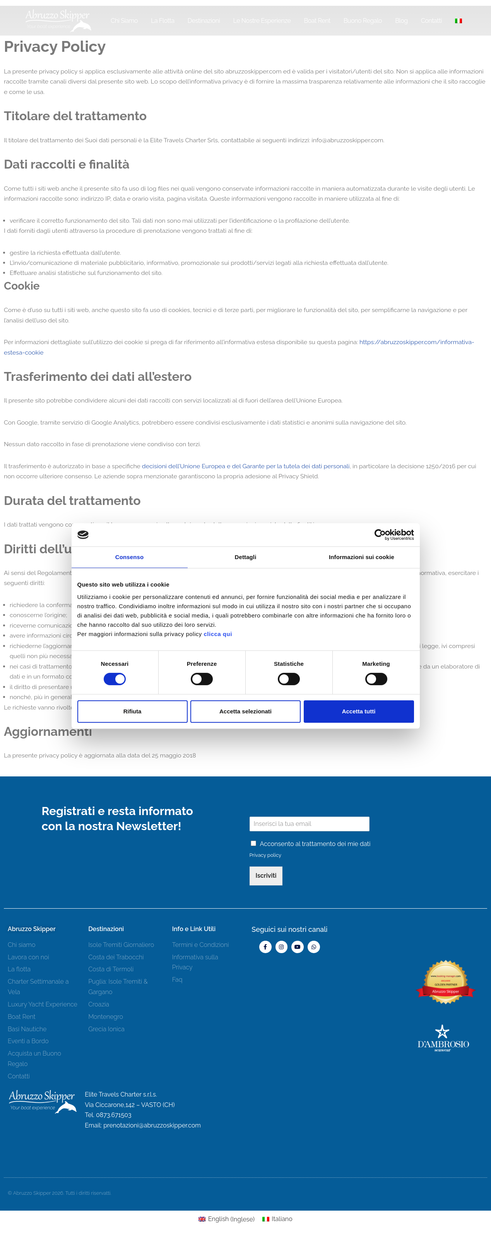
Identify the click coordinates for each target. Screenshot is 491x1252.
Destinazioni (204, 20)
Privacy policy (266, 894)
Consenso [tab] (129, 557)
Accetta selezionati (245, 711)
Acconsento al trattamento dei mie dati (315, 883)
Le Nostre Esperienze (262, 20)
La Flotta (163, 20)
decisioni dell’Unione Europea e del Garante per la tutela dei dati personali (249, 471)
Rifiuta (132, 711)
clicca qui (218, 634)
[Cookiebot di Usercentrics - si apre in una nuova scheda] (380, 535)
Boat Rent (317, 20)
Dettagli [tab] (246, 557)
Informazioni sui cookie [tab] (361, 557)
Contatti (431, 20)
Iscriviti (266, 915)
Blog (401, 20)
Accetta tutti (359, 711)
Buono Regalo (363, 20)
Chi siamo (124, 20)
